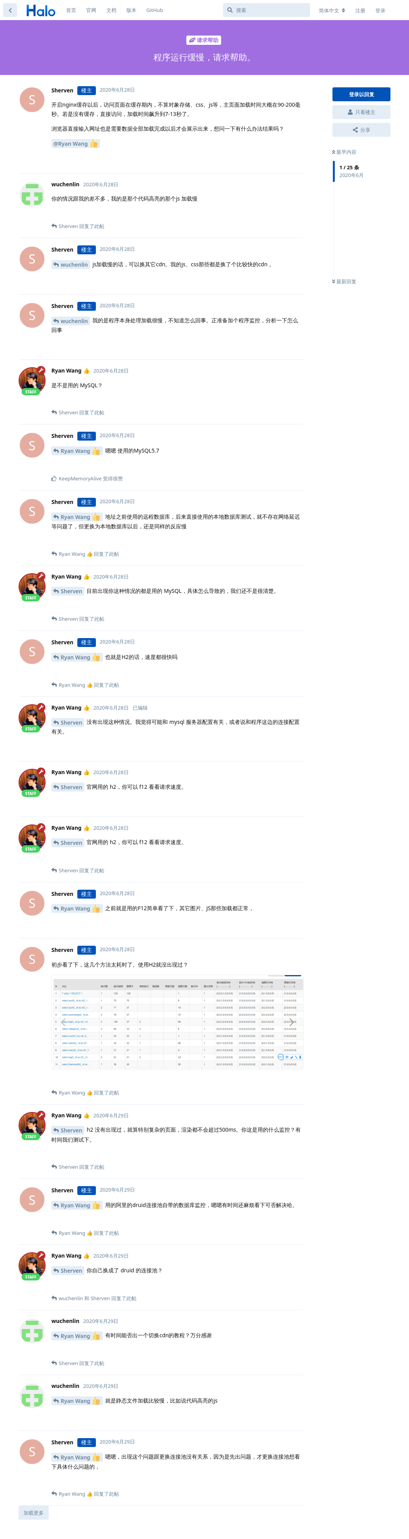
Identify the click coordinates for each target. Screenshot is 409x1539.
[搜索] (266, 10)
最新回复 (344, 281)
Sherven (71, 591)
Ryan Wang (80, 451)
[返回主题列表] (10, 10)
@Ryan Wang (75, 143)
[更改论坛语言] (332, 10)
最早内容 (344, 151)
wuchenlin (74, 264)
